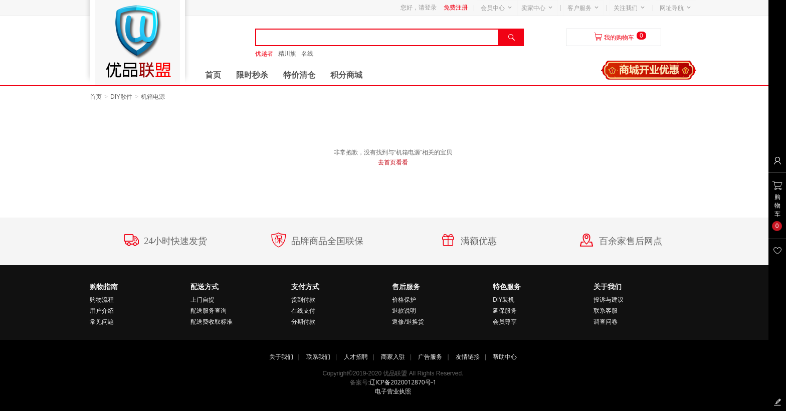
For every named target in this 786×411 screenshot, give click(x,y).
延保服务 (505, 310)
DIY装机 (503, 299)
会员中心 (493, 8)
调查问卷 (606, 321)
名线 (307, 53)
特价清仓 (299, 75)
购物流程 (102, 299)
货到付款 (303, 299)
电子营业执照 (393, 391)
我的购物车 (619, 37)
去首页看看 (393, 162)
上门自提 (202, 299)
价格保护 (404, 299)
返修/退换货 (408, 321)
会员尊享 (505, 321)
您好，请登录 (419, 7)
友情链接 (468, 356)
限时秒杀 (252, 75)
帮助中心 (505, 356)
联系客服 (606, 310)
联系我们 (318, 356)
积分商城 (346, 75)
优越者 (264, 53)
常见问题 (102, 321)
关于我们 (281, 356)
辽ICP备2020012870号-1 (402, 382)
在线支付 (303, 310)
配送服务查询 (208, 310)
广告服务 (430, 356)
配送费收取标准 (211, 321)
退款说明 (404, 310)
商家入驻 (393, 356)
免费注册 (456, 7)
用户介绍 (102, 310)
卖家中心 (533, 8)
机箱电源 (153, 96)
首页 (213, 75)
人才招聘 (356, 356)
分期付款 (303, 321)
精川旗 (287, 53)
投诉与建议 (609, 299)
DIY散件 (121, 96)
